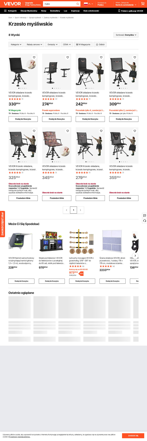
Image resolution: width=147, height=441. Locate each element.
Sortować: (120, 35)
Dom (10, 18)
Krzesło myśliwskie (67, 18)
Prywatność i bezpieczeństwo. (19, 437)
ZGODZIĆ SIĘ (133, 436)
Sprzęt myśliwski (35, 18)
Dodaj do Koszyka (23, 119)
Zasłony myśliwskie (50, 18)
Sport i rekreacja (20, 18)
